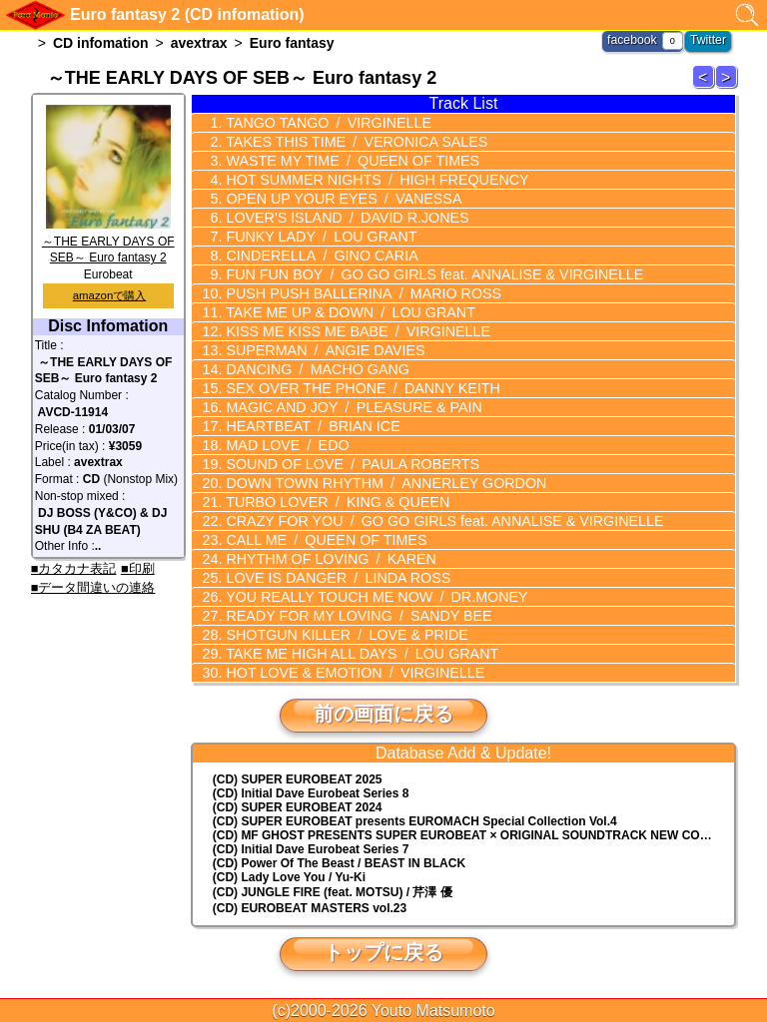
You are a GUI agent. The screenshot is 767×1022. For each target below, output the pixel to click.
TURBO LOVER (333, 502)
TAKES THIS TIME (351, 142)
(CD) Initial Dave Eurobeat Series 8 (311, 793)
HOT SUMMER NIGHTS (372, 180)
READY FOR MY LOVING (354, 616)
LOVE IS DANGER (333, 578)
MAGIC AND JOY (349, 407)
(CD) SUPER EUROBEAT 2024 (298, 807)
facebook (633, 40)
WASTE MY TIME (347, 161)
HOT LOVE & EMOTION (350, 673)
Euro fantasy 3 (729, 87)
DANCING (313, 369)
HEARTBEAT (309, 426)
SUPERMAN (321, 350)
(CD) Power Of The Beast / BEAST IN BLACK (339, 863)
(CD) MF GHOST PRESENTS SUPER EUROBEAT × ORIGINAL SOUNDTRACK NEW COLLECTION (474, 835)
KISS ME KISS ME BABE (353, 331)
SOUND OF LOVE (347, 464)
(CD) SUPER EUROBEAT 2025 (298, 779)
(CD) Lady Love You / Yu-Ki (289, 877)
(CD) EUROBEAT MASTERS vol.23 (309, 908)
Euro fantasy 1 (706, 87)
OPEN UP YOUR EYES (339, 199)
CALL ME (322, 540)
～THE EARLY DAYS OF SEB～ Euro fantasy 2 (108, 241)
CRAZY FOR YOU (438, 521)
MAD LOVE (284, 445)
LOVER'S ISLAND (342, 218)
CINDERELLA (317, 255)
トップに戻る (383, 952)
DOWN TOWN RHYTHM (380, 483)
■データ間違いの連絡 (93, 587)
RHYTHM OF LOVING (326, 559)
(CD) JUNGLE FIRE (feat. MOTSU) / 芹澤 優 (332, 892)
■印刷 (138, 568)
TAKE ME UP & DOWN (345, 312)
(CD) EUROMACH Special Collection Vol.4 (415, 821)
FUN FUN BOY (428, 274)
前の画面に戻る (383, 714)
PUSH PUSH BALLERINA (358, 293)
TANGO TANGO (324, 123)
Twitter (708, 40)
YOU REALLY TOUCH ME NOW (371, 597)
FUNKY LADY (317, 237)
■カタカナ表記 (74, 568)
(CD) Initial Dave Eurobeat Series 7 (311, 849)
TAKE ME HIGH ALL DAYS (357, 654)
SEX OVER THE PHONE (358, 388)
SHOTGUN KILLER (342, 635)
